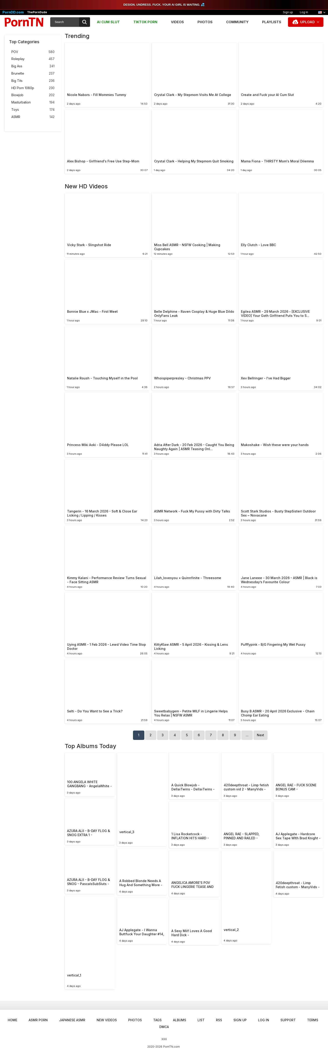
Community (237, 22)
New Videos (107, 1020)
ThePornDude (37, 12)
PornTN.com (171, 1046)
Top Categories (24, 41)
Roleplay (33, 59)
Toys (33, 110)
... (247, 735)
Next (260, 735)
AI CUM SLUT (108, 22)
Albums (179, 1020)
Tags (157, 1020)
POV (33, 52)
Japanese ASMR (72, 1020)
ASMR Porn (38, 1020)
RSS (219, 1020)
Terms (312, 1020)
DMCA (164, 1027)
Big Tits (33, 81)
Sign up (288, 12)
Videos (177, 22)
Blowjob (33, 95)
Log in (304, 12)
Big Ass (33, 66)
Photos (205, 22)
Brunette (33, 74)
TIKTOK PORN (145, 22)
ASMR (33, 117)
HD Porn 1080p (33, 88)
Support (288, 1020)
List (201, 1020)
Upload (307, 22)
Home (12, 1020)
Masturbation (33, 102)
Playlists (271, 22)
